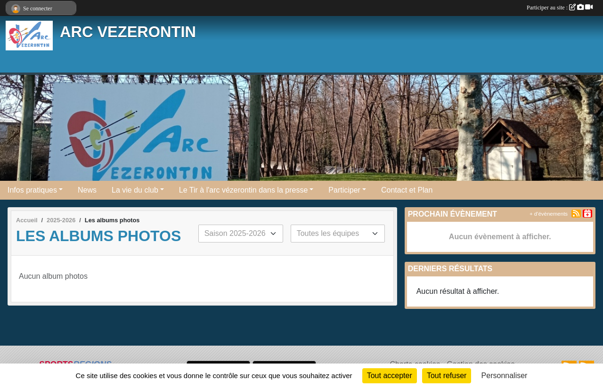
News (87, 190)
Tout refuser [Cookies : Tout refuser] (446, 376)
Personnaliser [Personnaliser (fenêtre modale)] (504, 376)
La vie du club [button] (135, 190)
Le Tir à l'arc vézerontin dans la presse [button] (243, 190)
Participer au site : (560, 7)
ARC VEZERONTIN (128, 32)
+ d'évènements (549, 214)
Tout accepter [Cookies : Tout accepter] (389, 376)
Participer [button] (344, 190)
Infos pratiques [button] (32, 190)
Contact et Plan (406, 190)
